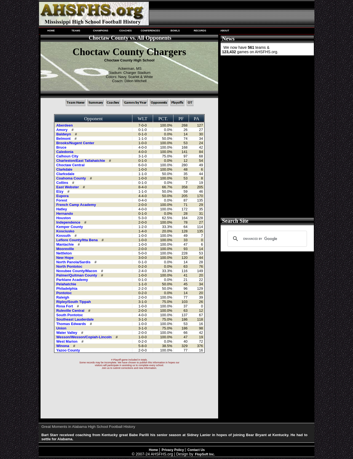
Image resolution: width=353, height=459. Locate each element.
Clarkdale (64, 169)
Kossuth (64, 235)
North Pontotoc (69, 266)
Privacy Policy (173, 450)
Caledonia (65, 152)
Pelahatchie (66, 284)
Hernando (65, 213)
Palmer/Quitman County (77, 275)
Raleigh (63, 297)
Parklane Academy (72, 280)
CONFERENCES (150, 30)
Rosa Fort (65, 306)
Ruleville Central (70, 310)
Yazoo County (68, 350)
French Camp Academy (76, 205)
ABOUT (224, 30)
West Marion (67, 341)
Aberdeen (65, 125)
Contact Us (196, 450)
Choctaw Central (70, 165)
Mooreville (65, 249)
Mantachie (65, 244)
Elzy (60, 191)
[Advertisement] (266, 97)
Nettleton (64, 253)
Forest (62, 200)
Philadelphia (67, 288)
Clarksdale (65, 174)
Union (61, 328)
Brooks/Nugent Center (75, 143)
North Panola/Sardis (74, 262)
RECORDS (200, 30)
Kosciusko (65, 231)
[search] (266, 238)
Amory (62, 130)
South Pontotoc (70, 315)
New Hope (65, 258)
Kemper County (70, 227)
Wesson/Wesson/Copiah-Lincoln (84, 337)
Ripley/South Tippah (74, 302)
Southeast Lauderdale (75, 319)
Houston (64, 218)
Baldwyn (64, 134)
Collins (62, 183)
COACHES (125, 30)
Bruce (61, 147)
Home (153, 450)
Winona (63, 346)
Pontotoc (64, 293)
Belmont (64, 138)
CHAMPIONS (100, 30)
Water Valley (67, 333)
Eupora (62, 196)
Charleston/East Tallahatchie (81, 161)
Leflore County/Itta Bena (77, 240)
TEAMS (75, 30)
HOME (51, 30)
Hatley (62, 209)
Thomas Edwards (71, 324)
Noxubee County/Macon (77, 271)
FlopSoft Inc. (205, 454)
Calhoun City (67, 156)
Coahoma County (71, 178)
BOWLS (175, 30)
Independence (68, 222)
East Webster (68, 187)
